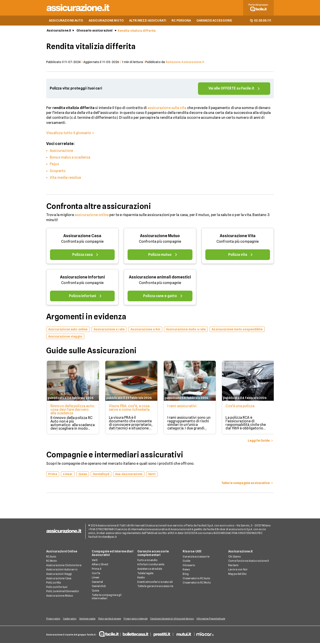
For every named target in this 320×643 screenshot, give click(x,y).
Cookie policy (70, 618)
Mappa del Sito (237, 574)
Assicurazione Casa (82, 236)
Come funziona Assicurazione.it (248, 561)
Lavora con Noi (237, 569)
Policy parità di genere (112, 618)
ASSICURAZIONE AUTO (66, 21)
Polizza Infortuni (56, 587)
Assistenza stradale (149, 569)
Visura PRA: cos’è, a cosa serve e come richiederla (129, 409)
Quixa (95, 590)
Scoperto (58, 172)
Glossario (189, 565)
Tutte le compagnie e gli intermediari (107, 596)
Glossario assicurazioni (94, 31)
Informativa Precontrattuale (216, 618)
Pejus (54, 165)
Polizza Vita (53, 582)
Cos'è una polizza (241, 407)
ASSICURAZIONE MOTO (106, 21)
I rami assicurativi (182, 407)
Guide (186, 561)
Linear (96, 577)
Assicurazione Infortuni (82, 278)
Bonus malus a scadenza (70, 158)
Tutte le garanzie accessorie (155, 586)
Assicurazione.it (59, 31)
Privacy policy (53, 618)
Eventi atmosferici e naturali (155, 582)
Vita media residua (65, 178)
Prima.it (96, 569)
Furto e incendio (147, 560)
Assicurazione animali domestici (160, 278)
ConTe (96, 573)
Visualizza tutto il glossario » (70, 134)
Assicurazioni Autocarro (62, 569)
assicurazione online (92, 216)
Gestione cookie (89, 618)
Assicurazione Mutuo (160, 236)
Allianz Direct (100, 564)
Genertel (97, 582)
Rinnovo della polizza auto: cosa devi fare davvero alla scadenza (68, 410)
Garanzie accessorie (196, 556)
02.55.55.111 (260, 21)
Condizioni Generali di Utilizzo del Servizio (177, 618)
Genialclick (99, 586)
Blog (185, 574)
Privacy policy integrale (140, 618)
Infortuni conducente (150, 564)
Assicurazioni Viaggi (59, 574)
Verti (95, 560)
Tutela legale (145, 573)
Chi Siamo (234, 556)
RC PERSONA (181, 21)
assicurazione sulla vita (167, 108)
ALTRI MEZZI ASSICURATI (147, 21)
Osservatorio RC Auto (196, 578)
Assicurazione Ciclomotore (63, 565)
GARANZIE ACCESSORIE (214, 21)
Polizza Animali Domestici (62, 591)
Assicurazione (61, 151)
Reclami (233, 565)
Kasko (141, 577)
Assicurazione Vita (238, 236)
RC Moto (51, 561)
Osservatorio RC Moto (197, 582)
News (186, 569)
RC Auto (51, 556)
